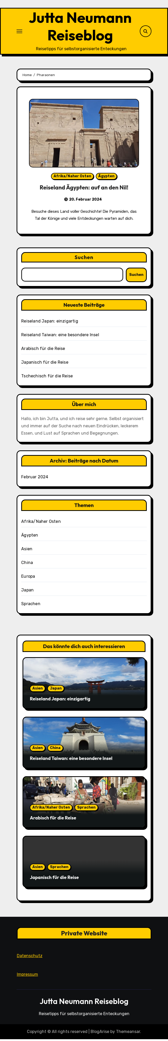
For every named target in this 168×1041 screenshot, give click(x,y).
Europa (28, 578)
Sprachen (30, 605)
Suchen (84, 259)
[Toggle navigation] (19, 32)
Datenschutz (29, 957)
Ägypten (106, 178)
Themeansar (128, 1033)
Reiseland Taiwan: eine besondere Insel (60, 336)
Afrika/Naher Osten (72, 178)
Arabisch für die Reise (43, 350)
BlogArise (100, 1033)
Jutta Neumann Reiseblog (80, 27)
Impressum (27, 976)
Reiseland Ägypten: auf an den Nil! (84, 189)
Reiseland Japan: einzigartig (49, 322)
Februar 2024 (34, 478)
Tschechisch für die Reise (47, 377)
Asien (26, 550)
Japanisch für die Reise (44, 364)
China (27, 564)
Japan (27, 591)
